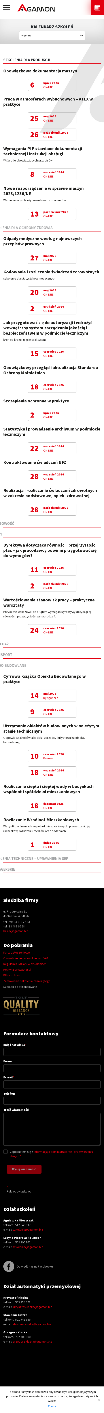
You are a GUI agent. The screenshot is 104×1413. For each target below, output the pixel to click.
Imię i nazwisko (52, 1048)
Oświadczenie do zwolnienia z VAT (25, 958)
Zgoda (52, 1406)
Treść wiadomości (52, 1127)
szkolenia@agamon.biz (28, 1230)
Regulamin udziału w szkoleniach (24, 964)
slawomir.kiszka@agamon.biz (32, 1324)
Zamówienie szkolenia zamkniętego (27, 981)
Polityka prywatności (17, 970)
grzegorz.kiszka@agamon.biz (32, 1341)
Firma (52, 1064)
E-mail (52, 1080)
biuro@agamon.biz (15, 931)
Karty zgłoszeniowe (16, 952)
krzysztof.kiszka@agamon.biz (32, 1307)
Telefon (52, 1097)
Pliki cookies (11, 975)
